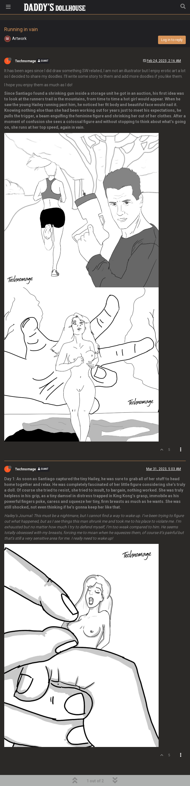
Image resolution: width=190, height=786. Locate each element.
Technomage (25, 61)
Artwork (19, 38)
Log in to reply (172, 40)
